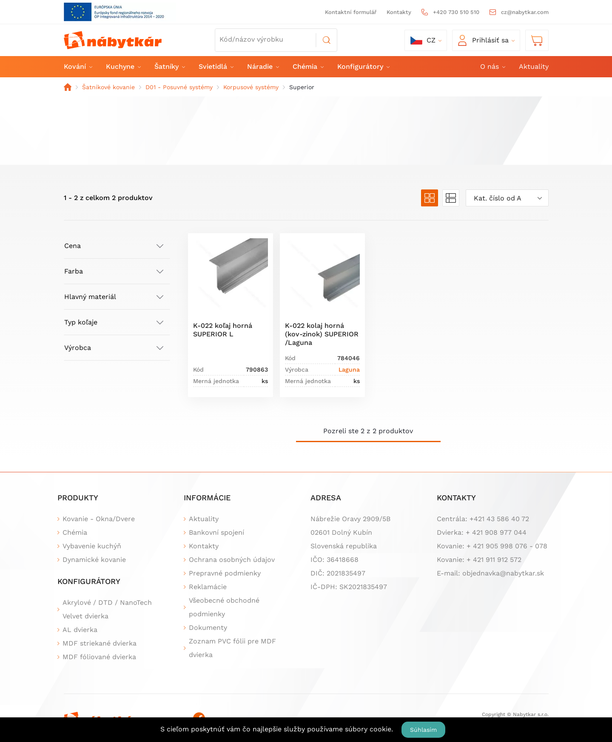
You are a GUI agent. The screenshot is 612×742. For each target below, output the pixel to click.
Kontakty (399, 12)
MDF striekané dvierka (100, 643)
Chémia (308, 66)
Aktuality (534, 66)
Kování (77, 66)
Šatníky (169, 66)
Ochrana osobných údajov (232, 560)
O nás (492, 66)
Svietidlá (216, 66)
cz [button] (423, 40)
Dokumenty (208, 628)
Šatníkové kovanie (108, 87)
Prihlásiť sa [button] (483, 40)
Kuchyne (123, 66)
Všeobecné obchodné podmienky (224, 607)
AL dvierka (80, 630)
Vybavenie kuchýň (92, 546)
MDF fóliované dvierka (99, 657)
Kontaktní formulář (350, 12)
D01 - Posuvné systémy (179, 87)
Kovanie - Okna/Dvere (99, 519)
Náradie (262, 66)
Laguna (349, 369)
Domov (67, 87)
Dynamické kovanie (94, 560)
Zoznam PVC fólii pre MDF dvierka (232, 648)
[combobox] (507, 197)
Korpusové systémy (251, 87)
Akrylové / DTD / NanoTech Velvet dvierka (107, 609)
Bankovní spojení (216, 532)
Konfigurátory (363, 66)
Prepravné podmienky (225, 573)
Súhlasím (423, 729)
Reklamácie (208, 587)
